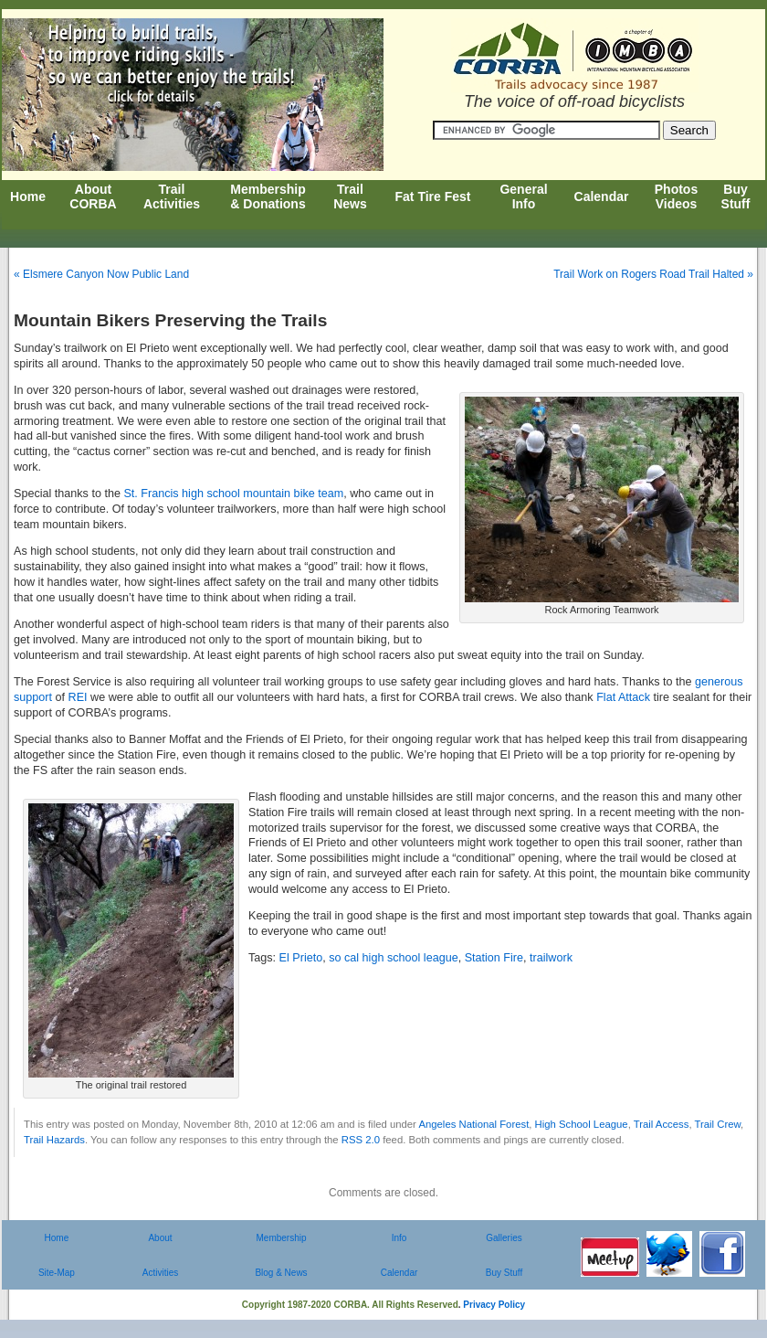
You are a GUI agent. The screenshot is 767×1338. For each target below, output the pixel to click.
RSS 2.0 (360, 1139)
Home (57, 1238)
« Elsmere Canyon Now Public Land (101, 274)
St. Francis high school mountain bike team (232, 493)
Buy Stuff (504, 1273)
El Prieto (301, 957)
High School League (581, 1124)
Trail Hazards (54, 1139)
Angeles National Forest (473, 1124)
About (160, 1238)
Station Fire (494, 957)
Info (399, 1238)
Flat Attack (623, 697)
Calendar (399, 1273)
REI (78, 697)
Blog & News (281, 1273)
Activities (160, 1273)
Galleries (503, 1238)
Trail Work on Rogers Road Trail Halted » (653, 274)
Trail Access (661, 1124)
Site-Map (56, 1273)
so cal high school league (393, 957)
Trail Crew (717, 1124)
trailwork (551, 957)
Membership (281, 1238)
